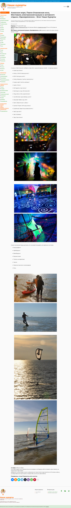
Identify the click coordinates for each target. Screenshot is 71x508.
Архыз (2, 86)
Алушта (2, 35)
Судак (2, 42)
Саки (2, 40)
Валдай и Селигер (4, 108)
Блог (23, 20)
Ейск (2, 51)
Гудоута (2, 66)
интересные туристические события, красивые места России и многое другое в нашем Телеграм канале (36, 1)
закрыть (47, 506)
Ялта (2, 45)
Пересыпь (3, 60)
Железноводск (4, 76)
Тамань (2, 29)
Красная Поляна (4, 90)
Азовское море (3, 48)
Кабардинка (3, 22)
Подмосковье (3, 103)
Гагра (2, 64)
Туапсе (2, 31)
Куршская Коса (4, 111)
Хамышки (3, 99)
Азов (2, 50)
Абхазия (2, 63)
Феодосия (3, 44)
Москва (2, 104)
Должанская (3, 53)
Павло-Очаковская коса (21, 27)
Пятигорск (3, 81)
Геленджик (3, 18)
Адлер (2, 27)
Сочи (2, 25)
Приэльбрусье (4, 101)
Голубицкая (3, 57)
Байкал (2, 107)
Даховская (3, 95)
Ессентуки (3, 74)
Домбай (2, 88)
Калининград (3, 109)
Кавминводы (3, 72)
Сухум (2, 70)
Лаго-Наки (3, 92)
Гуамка (2, 97)
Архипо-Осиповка (4, 20)
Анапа (2, 16)
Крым (1, 33)
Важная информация (52, 492)
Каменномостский (5, 94)
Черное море (3, 15)
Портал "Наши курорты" (16, 20)
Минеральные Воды (5, 79)
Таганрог (3, 55)
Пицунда (2, 68)
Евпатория (3, 38)
